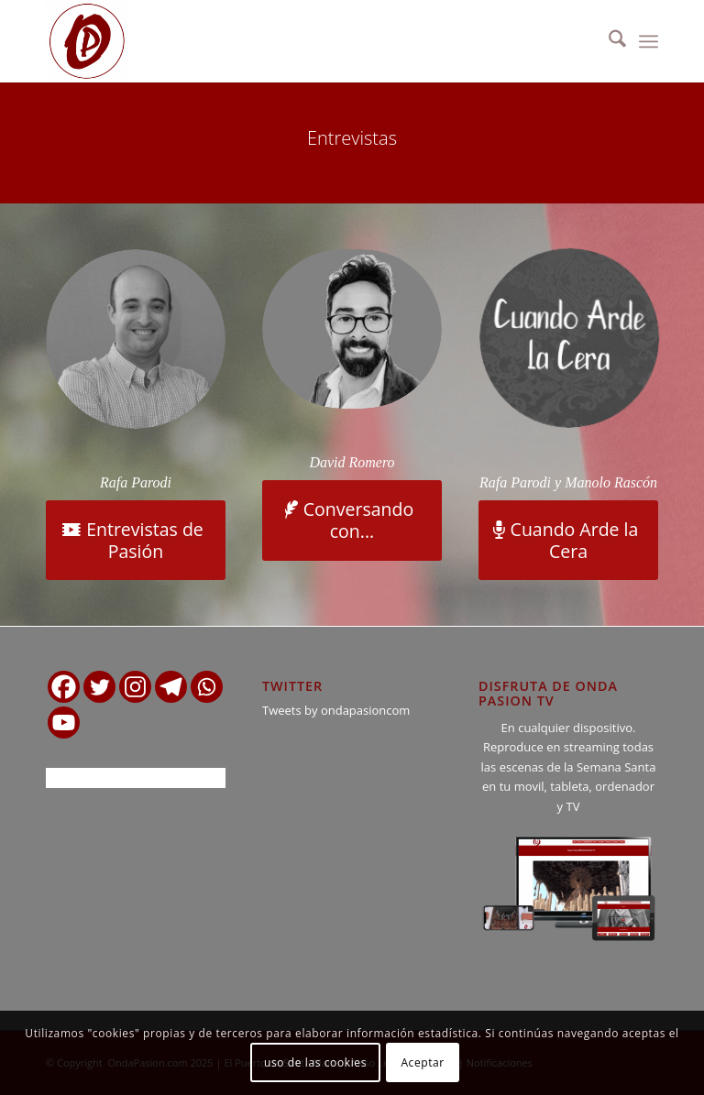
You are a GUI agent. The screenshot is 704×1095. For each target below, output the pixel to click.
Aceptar (422, 1062)
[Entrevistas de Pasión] (136, 540)
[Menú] (648, 41)
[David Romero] (353, 328)
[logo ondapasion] (87, 41)
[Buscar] (608, 41)
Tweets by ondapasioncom (336, 710)
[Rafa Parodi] (136, 339)
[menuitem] (608, 41)
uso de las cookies (315, 1062)
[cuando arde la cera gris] (570, 337)
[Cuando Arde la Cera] (568, 540)
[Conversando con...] (352, 520)
